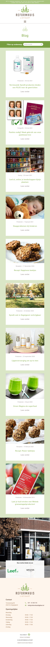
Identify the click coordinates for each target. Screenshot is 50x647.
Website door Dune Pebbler (25, 643)
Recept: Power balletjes (25, 451)
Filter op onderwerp (14, 44)
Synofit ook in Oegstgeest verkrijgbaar (25, 315)
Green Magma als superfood (25, 406)
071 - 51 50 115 (31, 603)
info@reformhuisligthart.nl (34, 605)
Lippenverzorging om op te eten (25, 360)
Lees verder (25, 91)
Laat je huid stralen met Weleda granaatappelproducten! (25, 502)
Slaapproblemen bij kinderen (25, 226)
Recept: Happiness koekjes (25, 270)
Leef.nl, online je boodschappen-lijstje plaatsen (25, 180)
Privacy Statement (25, 637)
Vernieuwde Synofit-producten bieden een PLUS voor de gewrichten (25, 86)
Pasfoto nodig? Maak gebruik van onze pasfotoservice (25, 133)
